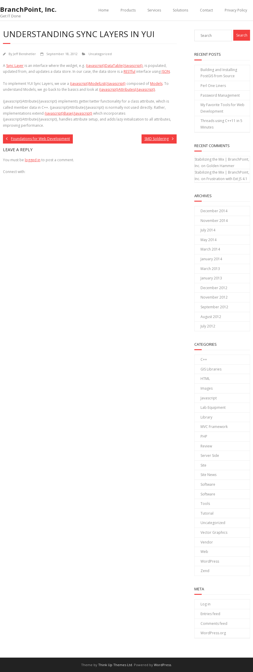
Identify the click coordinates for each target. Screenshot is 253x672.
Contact (206, 10)
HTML (205, 378)
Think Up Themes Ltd (115, 665)
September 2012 (214, 306)
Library (206, 417)
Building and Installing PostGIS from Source (219, 73)
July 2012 (208, 326)
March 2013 (210, 268)
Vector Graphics (214, 532)
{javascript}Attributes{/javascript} (127, 89)
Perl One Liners (213, 85)
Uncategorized (100, 54)
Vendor (207, 542)
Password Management (220, 95)
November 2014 (214, 220)
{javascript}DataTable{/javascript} (114, 65)
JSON (166, 71)
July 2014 (208, 230)
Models (156, 83)
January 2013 (211, 278)
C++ (204, 359)
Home (103, 10)
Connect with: (14, 171)
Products (128, 10)
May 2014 (208, 239)
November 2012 (214, 297)
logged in (32, 159)
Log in (206, 604)
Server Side (210, 455)
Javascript (209, 398)
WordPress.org (213, 632)
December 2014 (214, 210)
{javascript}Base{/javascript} (68, 113)
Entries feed (210, 613)
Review (206, 446)
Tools (205, 503)
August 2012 (211, 316)
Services (154, 10)
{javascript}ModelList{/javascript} (98, 83)
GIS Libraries (211, 369)
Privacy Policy (236, 10)
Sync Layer (15, 65)
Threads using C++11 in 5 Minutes (221, 124)
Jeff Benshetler (24, 54)
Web (204, 551)
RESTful (129, 71)
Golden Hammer (220, 165)
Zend (205, 570)
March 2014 (210, 249)
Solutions (180, 10)
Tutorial (207, 513)
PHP (204, 436)
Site (203, 465)
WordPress (210, 561)
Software (208, 484)
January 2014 (211, 258)
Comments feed (214, 623)
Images (207, 388)
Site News (208, 474)
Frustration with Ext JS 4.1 (226, 178)
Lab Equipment (213, 407)
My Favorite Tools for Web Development (222, 108)
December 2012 (214, 287)
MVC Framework (214, 426)
